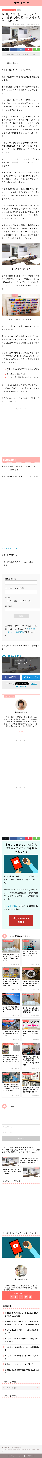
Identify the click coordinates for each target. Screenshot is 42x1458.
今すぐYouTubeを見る (21, 920)
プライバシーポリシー (16, 1456)
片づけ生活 (21, 3)
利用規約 (20, 632)
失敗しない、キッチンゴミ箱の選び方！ (20, 1364)
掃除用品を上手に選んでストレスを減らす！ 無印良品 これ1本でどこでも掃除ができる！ (22, 1323)
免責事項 (29, 1456)
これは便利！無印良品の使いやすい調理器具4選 (22, 1348)
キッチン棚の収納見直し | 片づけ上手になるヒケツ (21, 1331)
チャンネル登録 (10, 906)
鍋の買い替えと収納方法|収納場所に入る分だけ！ (22, 1371)
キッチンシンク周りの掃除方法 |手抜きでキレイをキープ (22, 1340)
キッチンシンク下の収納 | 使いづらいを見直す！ (21, 1357)
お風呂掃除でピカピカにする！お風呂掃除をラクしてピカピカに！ (21, 1314)
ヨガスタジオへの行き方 (12, 548)
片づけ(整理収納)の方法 (9, 10)
